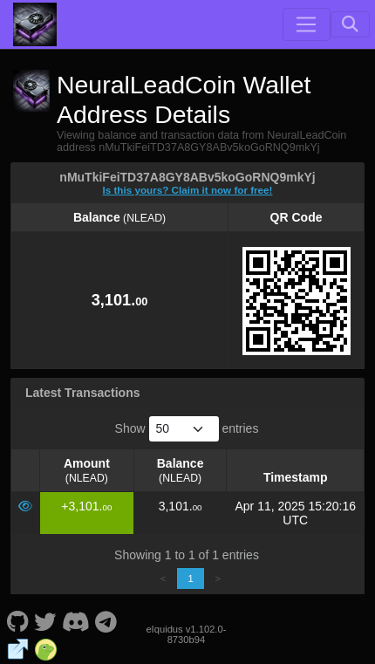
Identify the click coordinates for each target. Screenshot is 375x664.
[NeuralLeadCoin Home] (35, 24)
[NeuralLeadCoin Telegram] (106, 620)
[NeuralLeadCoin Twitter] (45, 620)
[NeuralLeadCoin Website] (18, 648)
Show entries (187, 429)
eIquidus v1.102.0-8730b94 (186, 634)
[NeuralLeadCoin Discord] (75, 620)
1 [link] (190, 578)
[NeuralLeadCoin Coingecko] (45, 648)
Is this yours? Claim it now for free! (188, 189)
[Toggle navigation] (306, 24)
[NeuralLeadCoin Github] (17, 620)
